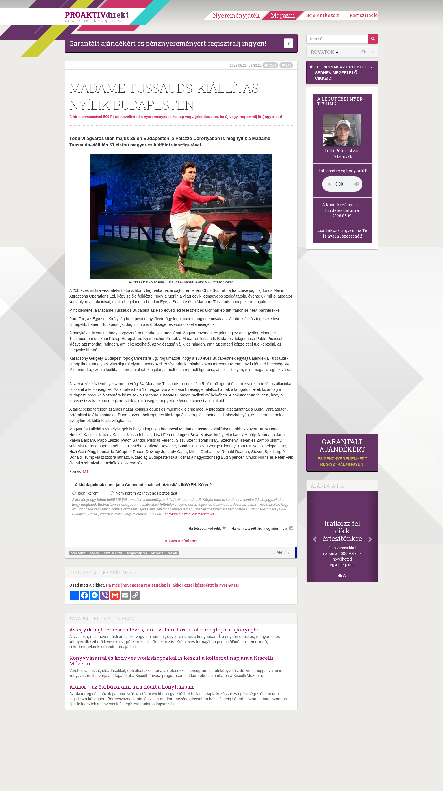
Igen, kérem (85, 493)
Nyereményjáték (236, 15)
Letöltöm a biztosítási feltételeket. (190, 514)
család (95, 553)
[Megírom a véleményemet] (291, 528)
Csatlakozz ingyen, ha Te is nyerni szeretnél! (342, 233)
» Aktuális (281, 552)
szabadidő (78, 553)
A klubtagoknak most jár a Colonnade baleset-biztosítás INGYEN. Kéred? (143, 484)
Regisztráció (363, 15)
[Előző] (312, 536)
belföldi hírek (113, 553)
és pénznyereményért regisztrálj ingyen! (342, 452)
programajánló (137, 553)
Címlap (367, 51)
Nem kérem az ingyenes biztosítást (143, 493)
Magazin (283, 15)
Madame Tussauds (164, 553)
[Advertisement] (342, 343)
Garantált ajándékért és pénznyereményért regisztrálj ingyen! (167, 43)
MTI (86, 471)
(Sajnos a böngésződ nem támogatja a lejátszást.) (342, 184)
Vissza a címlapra (181, 541)
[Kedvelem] (224, 528)
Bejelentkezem (323, 15)
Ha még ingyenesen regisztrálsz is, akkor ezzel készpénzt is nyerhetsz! (172, 585)
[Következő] (372, 536)
